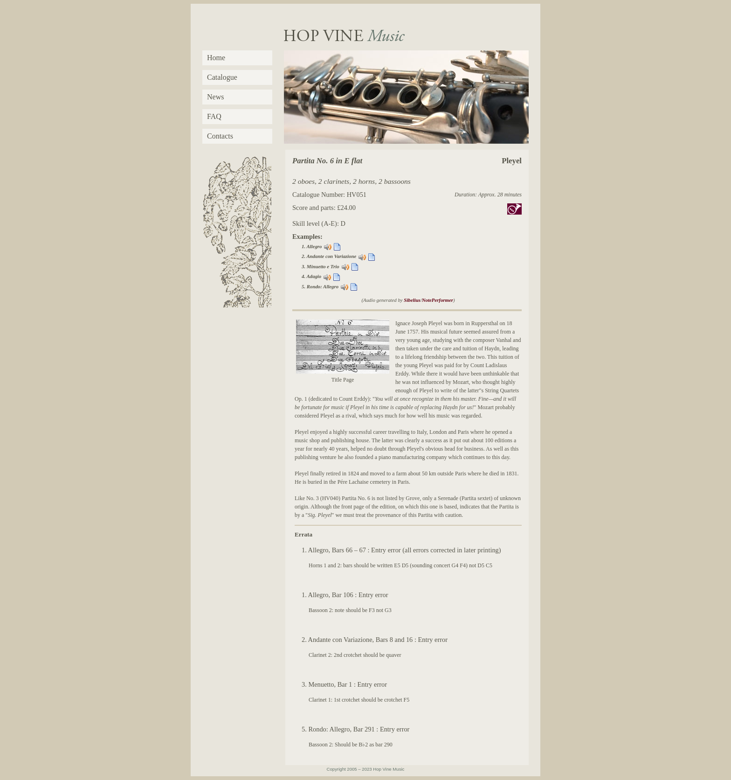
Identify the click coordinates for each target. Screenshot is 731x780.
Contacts (220, 136)
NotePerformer (437, 300)
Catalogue (222, 77)
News (215, 97)
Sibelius (412, 300)
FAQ (214, 116)
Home (216, 58)
